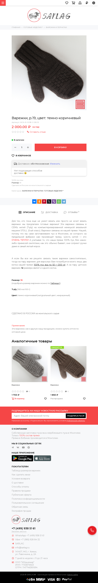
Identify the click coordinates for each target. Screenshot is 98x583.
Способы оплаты (20, 486)
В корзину (60, 147)
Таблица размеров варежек (26, 470)
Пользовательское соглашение (28, 503)
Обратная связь (20, 507)
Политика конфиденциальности (28, 499)
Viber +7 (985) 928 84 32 (27, 539)
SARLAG (19, 543)
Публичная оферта (21, 494)
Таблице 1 (55, 283)
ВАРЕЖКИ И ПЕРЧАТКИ (32, 191)
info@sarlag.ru (22, 547)
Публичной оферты (76, 421)
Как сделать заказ (21, 474)
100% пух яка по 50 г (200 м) (49, 265)
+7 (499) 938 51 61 (23, 528)
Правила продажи (21, 490)
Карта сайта (72, 575)
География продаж (21, 511)
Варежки (16, 385)
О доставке (18, 482)
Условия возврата (21, 478)
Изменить (55, 163)
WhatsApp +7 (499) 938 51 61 (29, 535)
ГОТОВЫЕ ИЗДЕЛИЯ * (53, 191)
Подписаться (75, 415)
